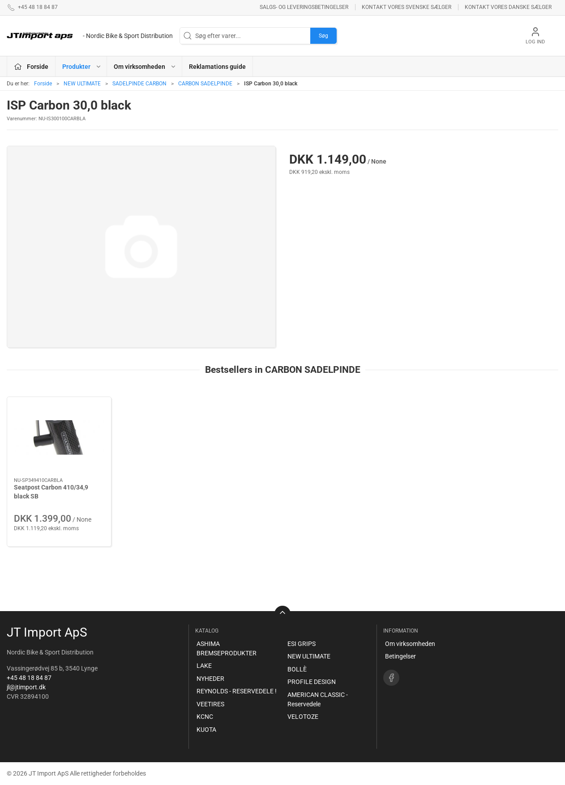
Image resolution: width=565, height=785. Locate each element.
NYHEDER (210, 678)
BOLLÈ (297, 669)
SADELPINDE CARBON (139, 83)
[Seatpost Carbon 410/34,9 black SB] (59, 437)
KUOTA (206, 729)
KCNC (205, 716)
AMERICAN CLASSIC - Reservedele (317, 699)
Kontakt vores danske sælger (508, 7)
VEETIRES (210, 704)
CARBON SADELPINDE (205, 83)
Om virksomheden (410, 643)
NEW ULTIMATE (82, 83)
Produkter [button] (82, 66)
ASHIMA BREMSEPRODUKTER (227, 648)
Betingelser (400, 656)
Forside (43, 83)
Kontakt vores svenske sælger (406, 7)
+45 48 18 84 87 (29, 677)
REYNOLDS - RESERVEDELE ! (237, 691)
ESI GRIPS (301, 643)
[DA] (90, 36)
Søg (323, 36)
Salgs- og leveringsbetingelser (304, 7)
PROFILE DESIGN (311, 681)
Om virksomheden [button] (145, 66)
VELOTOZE (302, 716)
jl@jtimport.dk (26, 687)
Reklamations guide (217, 66)
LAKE (204, 665)
